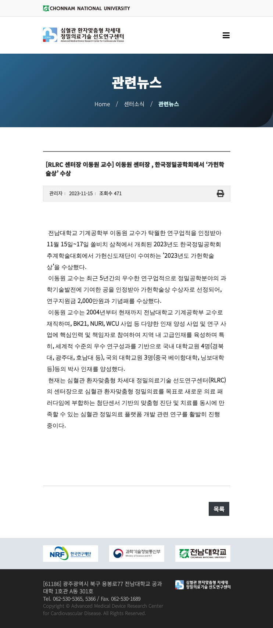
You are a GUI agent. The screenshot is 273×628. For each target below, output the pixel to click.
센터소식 (134, 104)
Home (102, 104)
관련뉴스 (168, 104)
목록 (218, 508)
